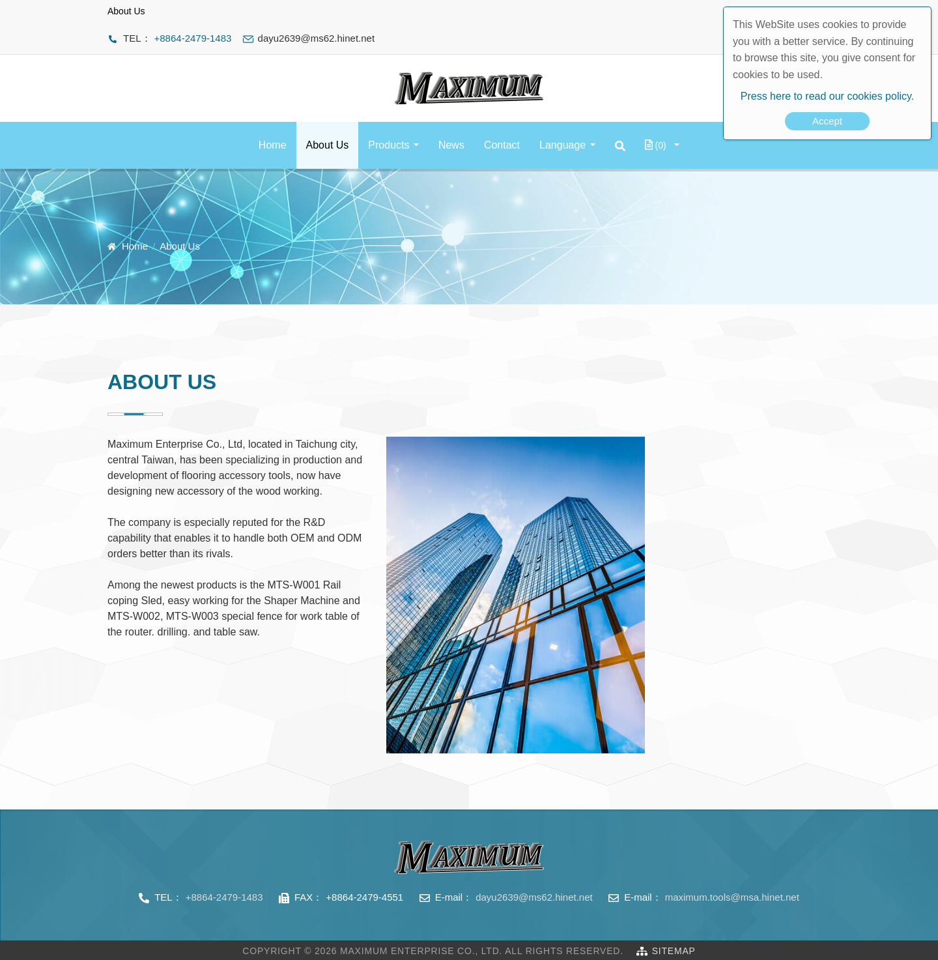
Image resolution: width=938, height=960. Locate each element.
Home (273, 145)
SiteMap (674, 951)
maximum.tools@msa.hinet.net (732, 897)
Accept (827, 120)
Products (388, 145)
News (451, 145)
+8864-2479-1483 (193, 38)
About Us (327, 145)
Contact (502, 145)
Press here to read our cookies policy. (828, 96)
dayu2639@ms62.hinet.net (534, 897)
